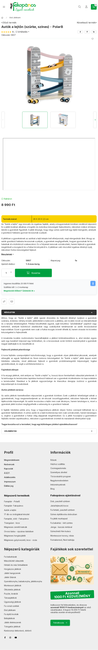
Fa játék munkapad (58, 518)
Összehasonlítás (4, 301)
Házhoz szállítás (57, 464)
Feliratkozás (58, 623)
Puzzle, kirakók (11, 594)
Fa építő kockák (11, 614)
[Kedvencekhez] (92, 39)
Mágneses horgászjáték (15, 536)
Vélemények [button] (10, 431)
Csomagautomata (58, 468)
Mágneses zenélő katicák (15, 527)
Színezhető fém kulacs (60, 531)
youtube (16, 637)
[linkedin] (94, 32)
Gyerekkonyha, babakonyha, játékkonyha (23, 581)
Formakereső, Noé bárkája (62, 540)
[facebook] (80, 32)
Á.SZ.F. (7, 473)
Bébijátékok (9, 618)
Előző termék (9, 22)
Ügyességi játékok (12, 602)
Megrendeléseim (11, 460)
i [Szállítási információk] (93, 283)
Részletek (6, 254)
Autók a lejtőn (10, 510)
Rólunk (53, 460)
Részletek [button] (9, 312)
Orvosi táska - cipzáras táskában (19, 531)
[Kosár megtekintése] (94, 7)
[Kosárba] (33, 273)
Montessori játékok (12, 585)
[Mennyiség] (6, 273)
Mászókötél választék (14, 561)
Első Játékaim (15, 18)
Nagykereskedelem (59, 480)
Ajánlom (11, 301)
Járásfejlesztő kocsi (59, 506)
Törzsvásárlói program (60, 476)
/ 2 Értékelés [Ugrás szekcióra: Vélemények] (21, 32)
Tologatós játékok (12, 626)
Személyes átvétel (58, 472)
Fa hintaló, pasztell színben (62, 510)
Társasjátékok (10, 598)
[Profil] (86, 7)
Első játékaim (10, 610)
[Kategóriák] (4, 6)
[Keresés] (79, 7)
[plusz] (11, 272)
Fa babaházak (10, 557)
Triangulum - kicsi (12, 523)
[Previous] (3, 120)
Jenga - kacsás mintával (61, 527)
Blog (52, 489)
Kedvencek (9, 464)
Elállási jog (8, 486)
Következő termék (86, 22)
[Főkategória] (2, 17)
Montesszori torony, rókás (62, 536)
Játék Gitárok (10, 577)
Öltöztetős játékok (12, 589)
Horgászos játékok (12, 569)
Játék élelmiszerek (12, 622)
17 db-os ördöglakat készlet (16, 514)
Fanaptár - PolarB (12, 501)
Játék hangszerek (12, 573)
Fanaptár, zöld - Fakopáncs (16, 519)
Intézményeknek (57, 484)
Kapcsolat (8, 468)
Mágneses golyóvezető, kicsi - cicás (20, 540)
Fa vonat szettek (11, 606)
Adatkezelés (9, 477)
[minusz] (11, 274)
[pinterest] (87, 32)
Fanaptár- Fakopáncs (13, 506)
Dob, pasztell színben (60, 501)
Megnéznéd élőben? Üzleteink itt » (19, 291)
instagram (10, 637)
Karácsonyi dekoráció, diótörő (17, 630)
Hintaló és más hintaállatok (16, 565)
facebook (5, 637)
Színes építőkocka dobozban (63, 514)
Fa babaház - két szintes (61, 523)
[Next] (95, 120)
